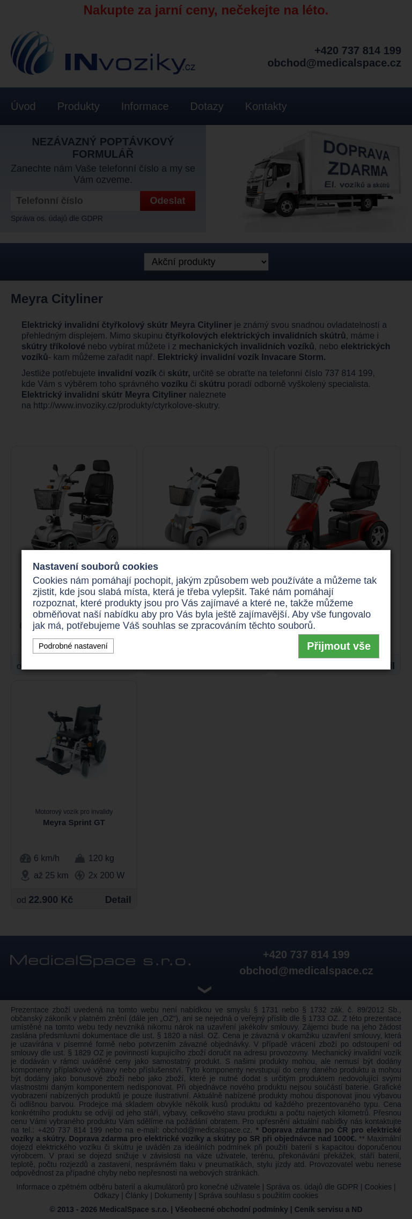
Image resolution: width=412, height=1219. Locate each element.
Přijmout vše (339, 646)
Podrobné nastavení (73, 646)
